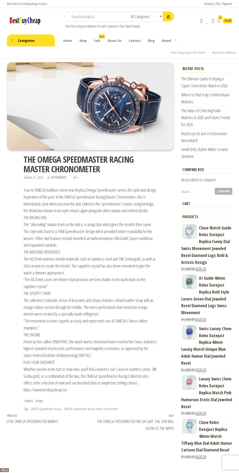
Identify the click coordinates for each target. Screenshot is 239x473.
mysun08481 (59, 177)
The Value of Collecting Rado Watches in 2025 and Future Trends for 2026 (205, 117)
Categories (26, 40)
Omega (38, 400)
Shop (83, 40)
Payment (227, 3)
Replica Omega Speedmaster (95, 190)
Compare (223, 191)
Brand (166, 40)
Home (67, 40)
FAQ (218, 3)
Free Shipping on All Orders (188, 52)
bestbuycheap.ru (31, 3)
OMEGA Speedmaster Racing (106, 376)
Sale (99, 38)
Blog (151, 40)
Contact (135, 40)
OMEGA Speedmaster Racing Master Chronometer (100, 197)
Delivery (208, 3)
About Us (115, 40)
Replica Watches (87, 26)
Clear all (185, 192)
